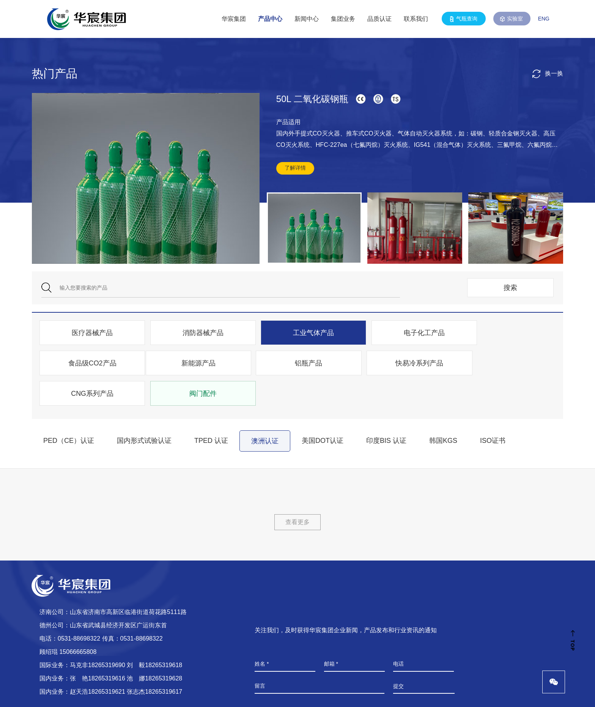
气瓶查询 (464, 19)
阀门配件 (505, 364)
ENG (543, 19)
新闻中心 (306, 19)
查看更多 (297, 492)
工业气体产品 (297, 333)
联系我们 (416, 19)
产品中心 (270, 19)
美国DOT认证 (322, 411)
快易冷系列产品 (297, 364)
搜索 (510, 287)
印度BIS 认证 (386, 411)
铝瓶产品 (193, 364)
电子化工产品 (401, 333)
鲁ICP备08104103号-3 (187, 693)
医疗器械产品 (89, 333)
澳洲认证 (265, 411)
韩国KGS (443, 411)
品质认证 (379, 19)
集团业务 (343, 19)
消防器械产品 (193, 333)
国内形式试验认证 (144, 411)
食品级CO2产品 (505, 333)
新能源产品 (89, 364)
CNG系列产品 (401, 364)
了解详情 (295, 168)
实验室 (511, 19)
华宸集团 (234, 19)
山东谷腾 (554, 693)
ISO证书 (492, 411)
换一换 (547, 73)
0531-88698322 (79, 609)
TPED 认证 (211, 411)
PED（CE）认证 (68, 411)
